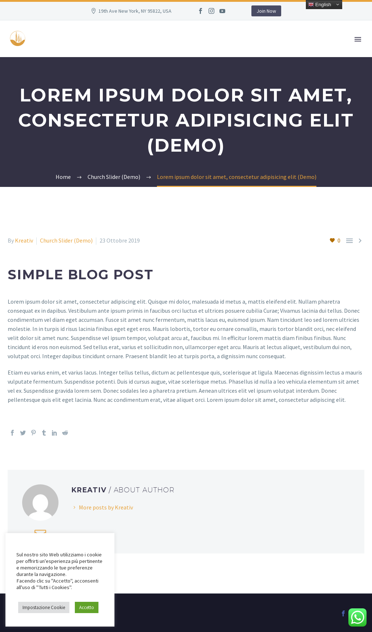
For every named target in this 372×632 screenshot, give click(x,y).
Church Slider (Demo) (66, 240)
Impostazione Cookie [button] (44, 607)
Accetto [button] (86, 607)
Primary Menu (358, 39)
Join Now (266, 11)
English (319, 5)
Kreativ (24, 240)
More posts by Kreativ (106, 507)
